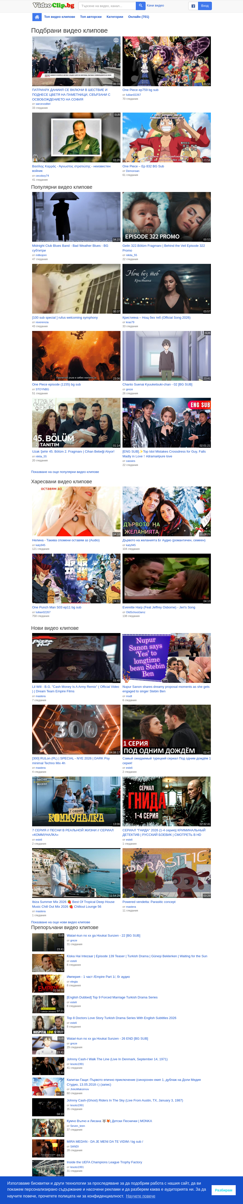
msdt (129, 696)
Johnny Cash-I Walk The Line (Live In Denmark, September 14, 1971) (117, 1059)
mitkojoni (41, 255)
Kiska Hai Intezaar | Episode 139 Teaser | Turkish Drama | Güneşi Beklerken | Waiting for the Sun (137, 956)
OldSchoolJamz (135, 612)
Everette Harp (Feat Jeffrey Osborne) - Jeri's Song (159, 607)
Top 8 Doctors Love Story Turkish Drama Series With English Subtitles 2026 (121, 1018)
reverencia (42, 322)
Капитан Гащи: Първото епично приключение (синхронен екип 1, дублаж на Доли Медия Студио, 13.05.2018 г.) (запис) (134, 1082)
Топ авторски (90, 17)
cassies (130, 460)
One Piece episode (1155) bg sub (56, 384)
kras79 (130, 322)
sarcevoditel (43, 103)
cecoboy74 (42, 175)
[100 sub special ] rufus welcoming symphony (65, 317)
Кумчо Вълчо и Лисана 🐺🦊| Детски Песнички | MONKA (109, 1121)
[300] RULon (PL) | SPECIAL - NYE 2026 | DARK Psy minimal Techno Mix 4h (71, 760)
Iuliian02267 (133, 94)
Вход (205, 6)
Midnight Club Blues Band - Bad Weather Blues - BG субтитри (70, 248)
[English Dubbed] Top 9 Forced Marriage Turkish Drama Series (112, 997)
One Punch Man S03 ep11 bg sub (56, 607)
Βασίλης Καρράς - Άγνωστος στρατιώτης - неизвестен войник (71, 168)
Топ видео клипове (59, 17)
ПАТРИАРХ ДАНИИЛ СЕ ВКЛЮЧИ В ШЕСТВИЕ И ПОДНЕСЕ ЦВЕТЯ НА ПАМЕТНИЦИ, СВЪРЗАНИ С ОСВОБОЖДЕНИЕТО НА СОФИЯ (71, 94)
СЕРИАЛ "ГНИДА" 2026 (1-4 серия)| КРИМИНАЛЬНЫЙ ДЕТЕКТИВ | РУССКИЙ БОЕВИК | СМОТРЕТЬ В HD (164, 832)
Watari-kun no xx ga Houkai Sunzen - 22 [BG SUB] (103, 935)
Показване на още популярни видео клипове (65, 472)
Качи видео (155, 5)
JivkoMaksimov (79, 1089)
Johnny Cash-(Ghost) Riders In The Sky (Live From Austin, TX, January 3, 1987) (125, 1100)
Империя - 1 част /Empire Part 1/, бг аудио (98, 977)
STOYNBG (42, 389)
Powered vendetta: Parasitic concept (149, 902)
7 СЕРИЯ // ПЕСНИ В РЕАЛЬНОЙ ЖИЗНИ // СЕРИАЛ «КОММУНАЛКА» (73, 832)
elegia (74, 981)
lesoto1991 (77, 1064)
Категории (115, 17)
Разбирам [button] (223, 1190)
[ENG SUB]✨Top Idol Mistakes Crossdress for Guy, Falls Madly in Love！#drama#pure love (164, 454)
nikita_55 (131, 255)
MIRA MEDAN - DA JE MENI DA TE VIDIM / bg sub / (105, 1141)
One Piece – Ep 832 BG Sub (143, 166)
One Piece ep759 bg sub (140, 90)
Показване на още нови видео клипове (60, 922)
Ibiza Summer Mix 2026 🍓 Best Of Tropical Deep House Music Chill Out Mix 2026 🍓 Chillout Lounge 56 (73, 904)
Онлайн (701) (138, 17)
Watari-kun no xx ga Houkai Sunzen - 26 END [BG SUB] (107, 1038)
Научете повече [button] (140, 1196)
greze (129, 389)
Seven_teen (77, 1125)
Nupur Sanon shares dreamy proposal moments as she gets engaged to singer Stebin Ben (166, 689)
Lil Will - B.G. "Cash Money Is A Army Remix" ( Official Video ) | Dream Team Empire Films (75, 689)
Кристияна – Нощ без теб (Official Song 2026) (157, 317)
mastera (41, 696)
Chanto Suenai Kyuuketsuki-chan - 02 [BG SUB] (157, 384)
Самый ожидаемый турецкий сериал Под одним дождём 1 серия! (167, 760)
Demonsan (132, 170)
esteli (129, 767)
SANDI (74, 1146)
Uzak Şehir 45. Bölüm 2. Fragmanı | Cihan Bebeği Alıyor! (73, 451)
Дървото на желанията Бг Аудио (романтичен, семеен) (164, 540)
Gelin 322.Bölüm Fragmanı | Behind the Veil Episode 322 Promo (164, 248)
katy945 (40, 545)
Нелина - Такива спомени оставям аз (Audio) (66, 540)
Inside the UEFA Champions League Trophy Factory (104, 1162)
